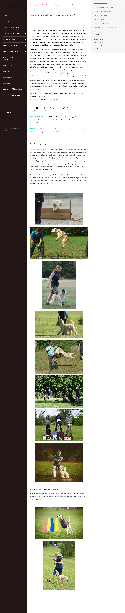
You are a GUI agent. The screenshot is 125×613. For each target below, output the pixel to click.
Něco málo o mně (9, 39)
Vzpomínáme (7, 113)
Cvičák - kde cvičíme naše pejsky (103, 23)
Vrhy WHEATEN (8, 77)
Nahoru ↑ (5, 130)
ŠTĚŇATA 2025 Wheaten (11, 27)
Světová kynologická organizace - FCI (104, 11)
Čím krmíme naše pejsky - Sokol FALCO (105, 27)
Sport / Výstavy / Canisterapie (9, 58)
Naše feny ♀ (7, 65)
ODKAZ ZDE (49, 96)
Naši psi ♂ (6, 71)
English (17, 123)
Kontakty (6, 101)
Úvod (5, 16)
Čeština (12, 123)
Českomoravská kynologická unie (103, 7)
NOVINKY (6, 22)
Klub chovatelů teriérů (100, 15)
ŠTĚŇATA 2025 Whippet (11, 33)
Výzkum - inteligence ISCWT (13, 95)
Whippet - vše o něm (10, 51)
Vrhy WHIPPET (8, 83)
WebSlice (18, 128)
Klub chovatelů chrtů (100, 19)
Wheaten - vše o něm (10, 45)
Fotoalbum (7, 107)
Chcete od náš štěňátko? (12, 89)
